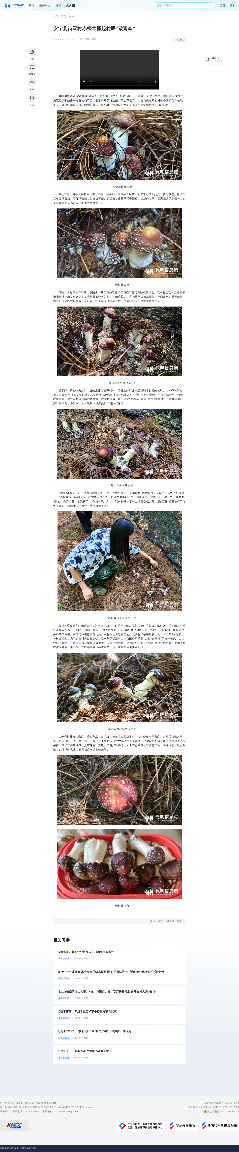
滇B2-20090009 (230, 1107)
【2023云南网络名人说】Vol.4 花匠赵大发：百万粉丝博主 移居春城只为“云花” (107, 991)
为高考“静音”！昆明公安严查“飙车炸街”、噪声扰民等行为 (94, 1031)
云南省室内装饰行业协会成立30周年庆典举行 (86, 952)
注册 (222, 5)
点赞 (32, 59)
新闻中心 (45, 5)
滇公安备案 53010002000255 (223, 1111)
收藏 (32, 89)
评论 (32, 74)
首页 (31, 5)
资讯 (58, 5)
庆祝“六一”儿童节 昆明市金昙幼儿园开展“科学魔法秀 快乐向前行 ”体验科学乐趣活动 (111, 971)
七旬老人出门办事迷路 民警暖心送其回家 (83, 1051)
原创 (63, 16)
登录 (232, 5)
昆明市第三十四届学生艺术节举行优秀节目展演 (87, 1011)
